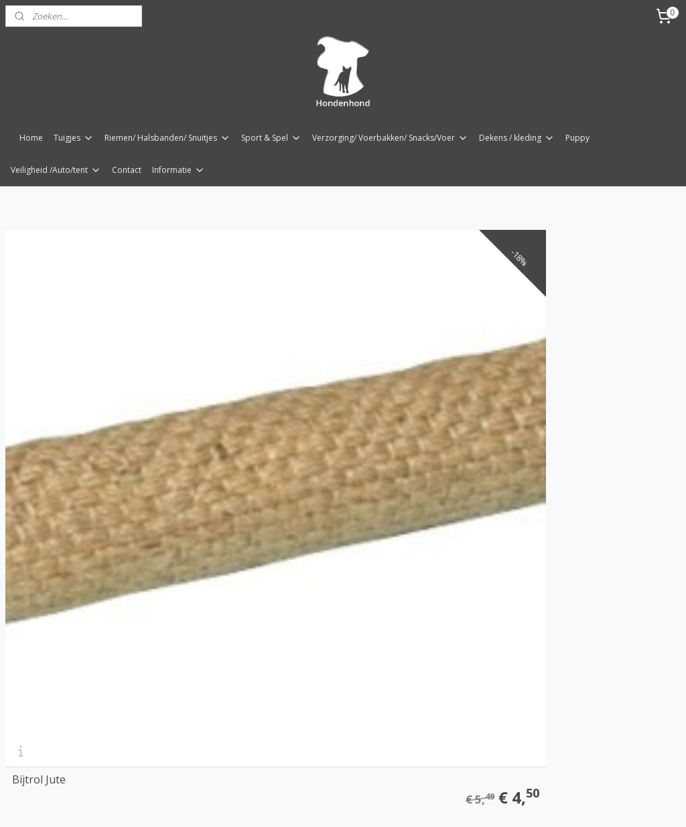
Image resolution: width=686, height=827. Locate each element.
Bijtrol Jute (39, 457)
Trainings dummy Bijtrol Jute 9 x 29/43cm (321, 451)
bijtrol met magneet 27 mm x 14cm (98, 732)
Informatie (178, 170)
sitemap (293, 803)
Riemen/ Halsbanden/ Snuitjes (167, 137)
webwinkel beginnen (372, 803)
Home (31, 137)
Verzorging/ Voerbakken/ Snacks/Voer (390, 137)
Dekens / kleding (517, 137)
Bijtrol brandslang (515, 457)
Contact (126, 170)
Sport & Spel (271, 137)
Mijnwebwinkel (489, 803)
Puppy (577, 137)
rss (321, 803)
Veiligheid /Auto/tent (56, 170)
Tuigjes (74, 137)
